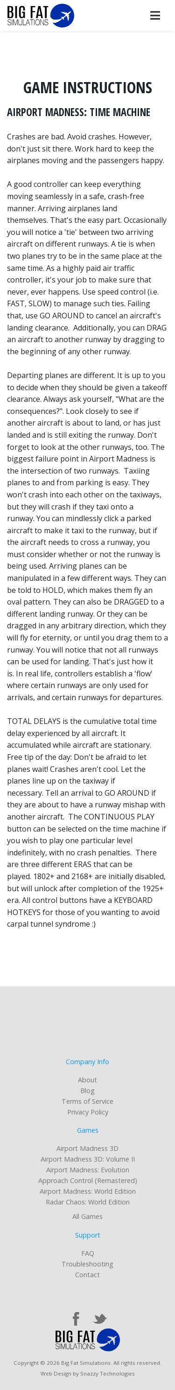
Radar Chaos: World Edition (88, 1201)
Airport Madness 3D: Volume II (88, 1159)
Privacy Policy (87, 1112)
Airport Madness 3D (87, 1148)
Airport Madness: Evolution (87, 1169)
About (87, 1079)
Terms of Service (87, 1101)
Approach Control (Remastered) (87, 1180)
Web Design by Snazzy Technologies (88, 1373)
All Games (87, 1216)
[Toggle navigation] (155, 15)
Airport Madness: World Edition (88, 1191)
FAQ (87, 1253)
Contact (87, 1274)
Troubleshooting (87, 1263)
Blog (87, 1090)
